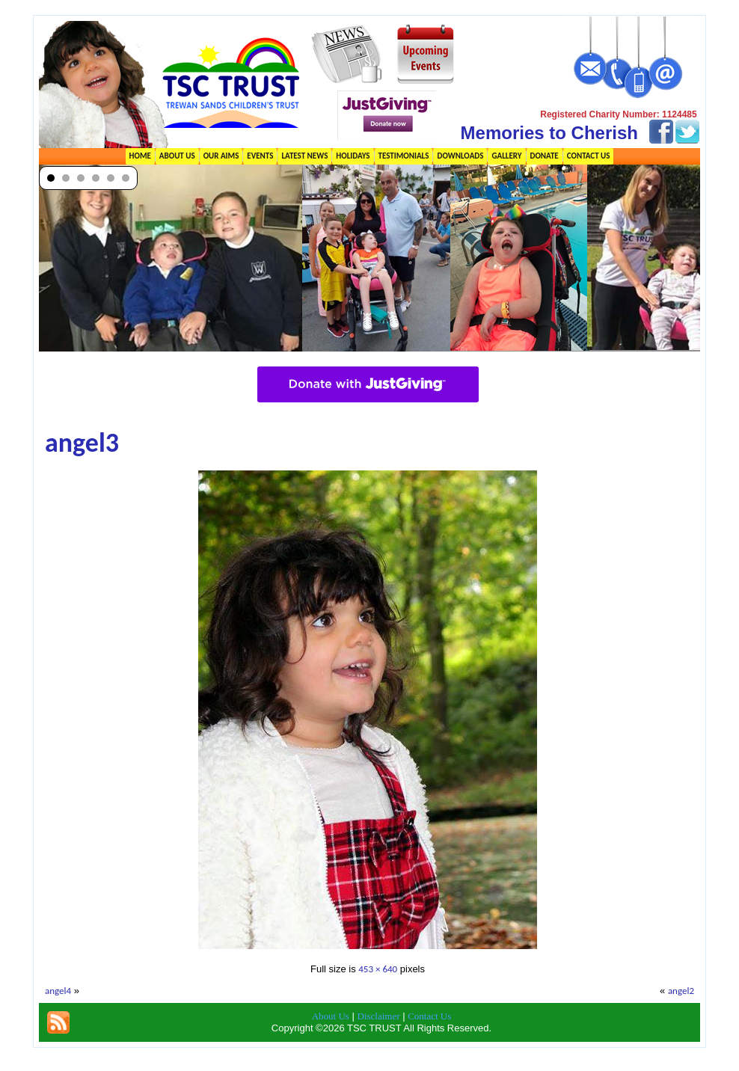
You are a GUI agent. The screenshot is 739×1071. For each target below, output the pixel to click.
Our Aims (221, 156)
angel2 (681, 990)
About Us (177, 156)
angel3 (82, 442)
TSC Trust (390, 1059)
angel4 (58, 990)
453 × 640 (377, 969)
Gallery (506, 156)
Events (260, 156)
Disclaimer (379, 1016)
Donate (544, 156)
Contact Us (588, 156)
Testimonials (403, 156)
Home (140, 156)
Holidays (353, 156)
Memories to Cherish (549, 133)
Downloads (460, 156)
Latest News (304, 156)
